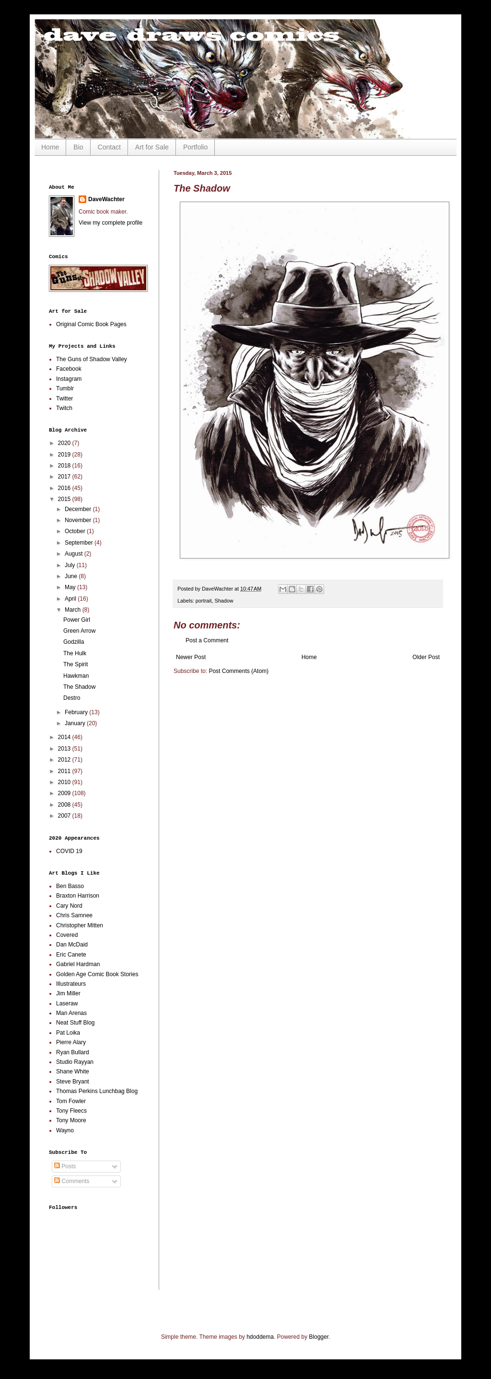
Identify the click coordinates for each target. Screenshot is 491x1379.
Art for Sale (152, 147)
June (72, 576)
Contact (109, 147)
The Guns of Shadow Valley (91, 359)
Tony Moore (71, 1120)
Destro (71, 698)
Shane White (72, 1071)
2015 (65, 499)
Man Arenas (71, 1013)
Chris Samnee (74, 915)
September (79, 542)
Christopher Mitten (79, 925)
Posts (65, 1166)
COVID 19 (69, 851)
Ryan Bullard (72, 1052)
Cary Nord (69, 905)
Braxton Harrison (77, 895)
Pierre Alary (71, 1042)
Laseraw (67, 1003)
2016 (65, 488)
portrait (204, 601)
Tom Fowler (71, 1101)
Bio (78, 147)
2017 (65, 476)
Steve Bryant (72, 1081)
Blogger (318, 1336)
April (71, 598)
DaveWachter (106, 199)
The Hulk (74, 653)
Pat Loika (68, 1032)
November (79, 520)
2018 (65, 465)
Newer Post (191, 657)
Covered (67, 935)
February (77, 712)
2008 (65, 804)
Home (50, 147)
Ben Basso (70, 886)
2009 (65, 793)
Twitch (64, 408)
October (76, 531)
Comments (71, 1181)
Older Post (426, 657)
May (71, 587)
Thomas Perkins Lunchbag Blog (97, 1091)
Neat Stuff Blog (75, 1022)
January (76, 723)
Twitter (64, 398)
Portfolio (195, 147)
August (74, 553)
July (71, 565)
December (79, 509)
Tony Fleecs (71, 1110)
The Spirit (75, 664)
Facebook (69, 368)
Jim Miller (68, 993)
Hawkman (76, 675)
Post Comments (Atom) (239, 671)
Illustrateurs (71, 983)
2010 (65, 782)
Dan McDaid (72, 944)
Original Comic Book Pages (91, 324)
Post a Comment (207, 640)
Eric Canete (71, 954)
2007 (65, 815)
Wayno (65, 1130)
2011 (65, 771)
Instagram (69, 379)
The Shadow (79, 687)
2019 (65, 454)
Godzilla (73, 641)
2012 (65, 759)
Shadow (223, 601)
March (73, 609)
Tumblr (65, 388)
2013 (65, 748)
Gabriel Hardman (78, 964)
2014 (65, 737)
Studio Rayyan (75, 1062)
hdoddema (260, 1336)
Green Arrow (79, 630)
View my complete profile (110, 222)
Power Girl (76, 619)
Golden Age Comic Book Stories (97, 974)
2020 (65, 443)
